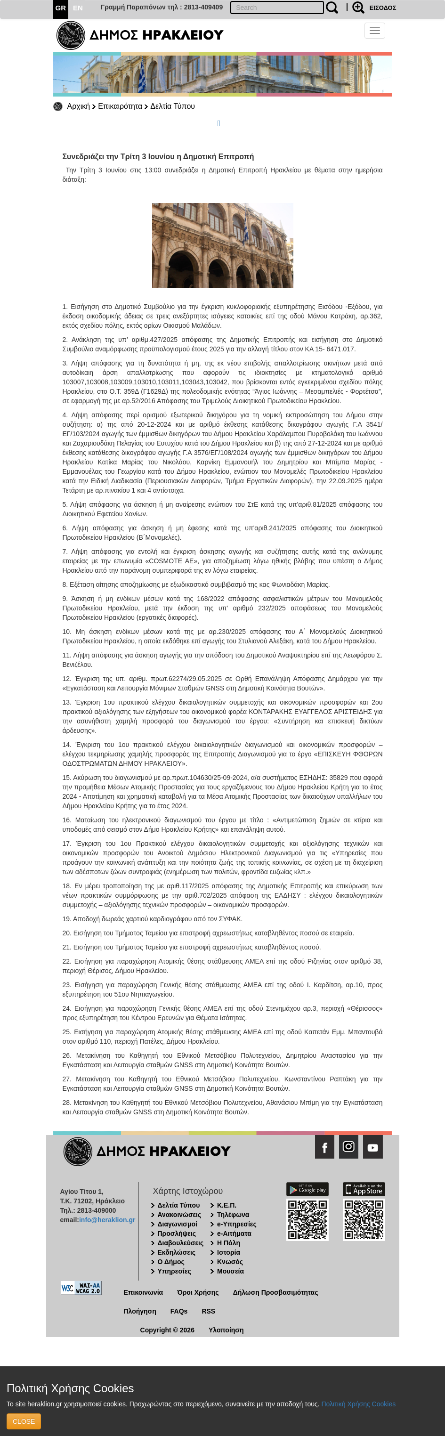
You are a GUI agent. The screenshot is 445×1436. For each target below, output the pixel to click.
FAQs (179, 1311)
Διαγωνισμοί (177, 1224)
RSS (208, 1311)
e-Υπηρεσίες (237, 1224)
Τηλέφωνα (233, 1214)
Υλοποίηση (226, 1330)
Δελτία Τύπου (172, 106)
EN (78, 8)
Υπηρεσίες (174, 1271)
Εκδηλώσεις (177, 1252)
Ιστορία (228, 1252)
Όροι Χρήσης (198, 1292)
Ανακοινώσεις (180, 1214)
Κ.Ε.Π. (226, 1205)
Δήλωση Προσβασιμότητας (275, 1292)
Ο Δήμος (171, 1262)
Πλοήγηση (140, 1311)
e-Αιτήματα (234, 1233)
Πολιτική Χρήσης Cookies (358, 1404)
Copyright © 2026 (167, 1330)
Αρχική (78, 106)
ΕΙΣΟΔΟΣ (383, 7)
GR (61, 8)
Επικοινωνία (143, 1292)
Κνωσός (230, 1262)
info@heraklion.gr (107, 1220)
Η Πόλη (228, 1243)
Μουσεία (230, 1271)
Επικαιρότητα (120, 106)
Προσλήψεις (177, 1233)
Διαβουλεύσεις (181, 1243)
